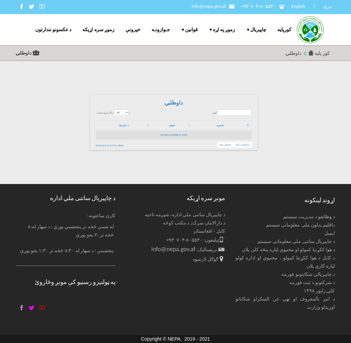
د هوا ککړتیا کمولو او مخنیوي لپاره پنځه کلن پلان (288, 250)
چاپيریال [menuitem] (258, 30)
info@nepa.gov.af (209, 6)
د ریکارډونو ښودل (199, 118)
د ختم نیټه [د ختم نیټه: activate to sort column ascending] (203, 123)
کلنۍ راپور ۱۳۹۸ (319, 291)
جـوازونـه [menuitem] (161, 30)
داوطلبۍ (24, 53)
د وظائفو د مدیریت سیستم (309, 217)
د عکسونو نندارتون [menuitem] (53, 30)
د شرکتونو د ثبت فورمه (312, 282)
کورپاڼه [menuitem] (284, 30)
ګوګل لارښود (205, 259)
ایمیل (329, 233)
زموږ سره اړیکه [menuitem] (98, 30)
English (298, 6)
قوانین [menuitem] (191, 30)
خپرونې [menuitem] (133, 30)
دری (327, 6)
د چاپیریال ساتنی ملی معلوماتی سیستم (296, 241)
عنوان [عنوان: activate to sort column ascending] (225, 123)
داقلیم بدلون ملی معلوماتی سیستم (300, 225)
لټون (253, 118)
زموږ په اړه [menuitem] (224, 30)
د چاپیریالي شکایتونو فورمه (308, 274)
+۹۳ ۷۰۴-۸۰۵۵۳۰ (258, 6)
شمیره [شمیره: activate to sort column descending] (248, 123)
